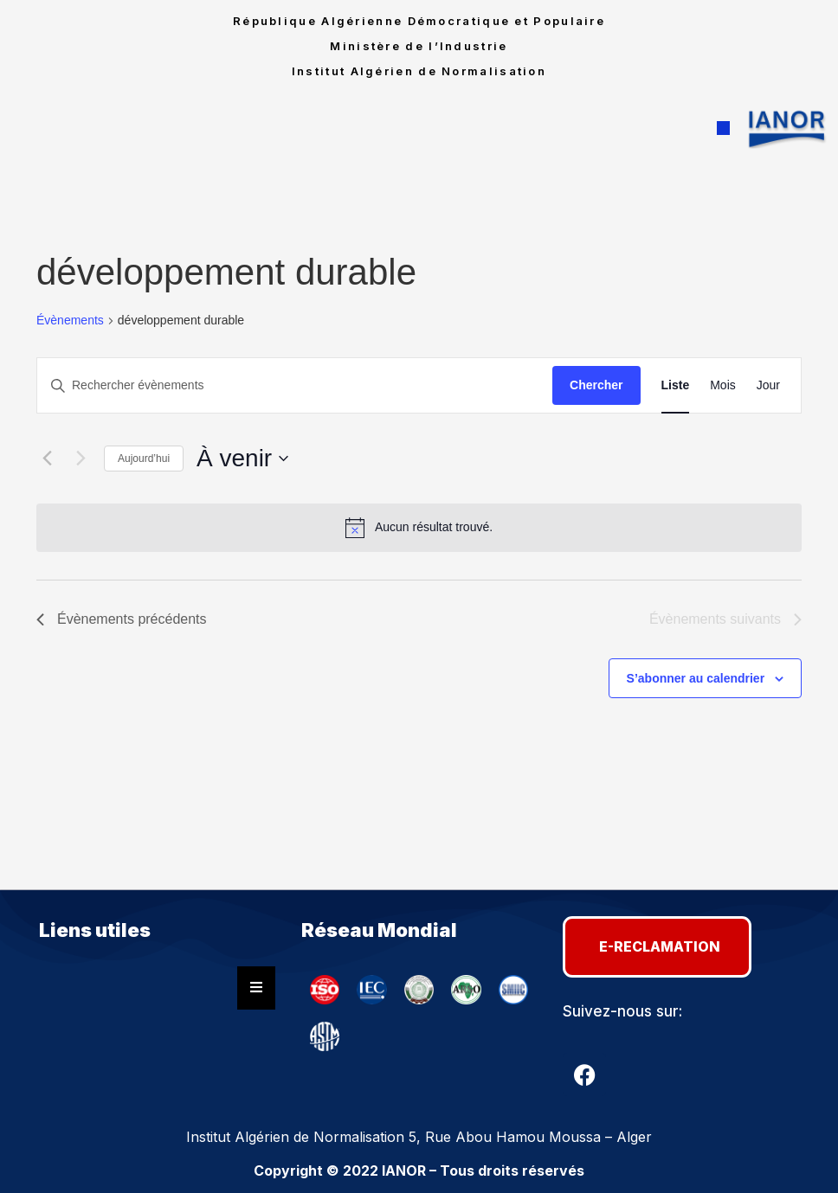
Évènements (70, 320)
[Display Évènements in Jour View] (768, 385)
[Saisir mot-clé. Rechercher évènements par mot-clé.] (294, 385)
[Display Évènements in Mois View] (723, 385)
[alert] (419, 527)
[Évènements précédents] (46, 458)
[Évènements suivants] (80, 458)
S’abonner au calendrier (696, 678)
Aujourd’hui (144, 458)
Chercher (596, 385)
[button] (723, 128)
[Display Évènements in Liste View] (675, 385)
